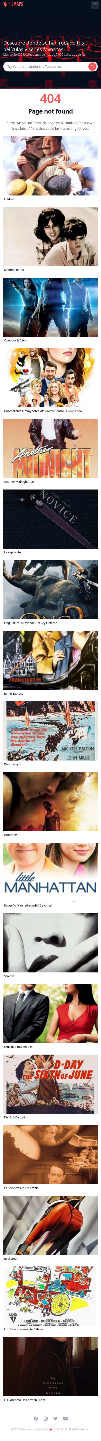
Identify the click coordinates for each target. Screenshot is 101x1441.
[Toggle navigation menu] (95, 5)
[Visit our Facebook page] (35, 1418)
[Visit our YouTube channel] (65, 1418)
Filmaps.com (27, 1429)
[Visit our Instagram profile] (45, 1418)
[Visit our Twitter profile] (55, 1418)
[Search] (45, 66)
